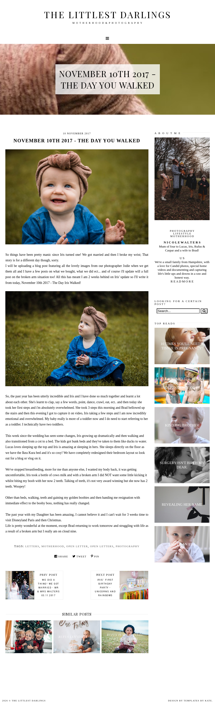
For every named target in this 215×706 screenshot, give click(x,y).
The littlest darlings (107, 14)
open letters (102, 546)
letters (32, 546)
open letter (77, 546)
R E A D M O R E (182, 281)
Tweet (79, 556)
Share (61, 556)
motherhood (53, 546)
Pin (95, 556)
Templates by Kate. (198, 700)
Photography (127, 546)
